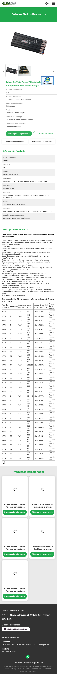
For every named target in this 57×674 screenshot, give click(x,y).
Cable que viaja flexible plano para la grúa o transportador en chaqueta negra (42, 505)
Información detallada (14, 142)
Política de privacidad (22, 663)
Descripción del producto (42, 142)
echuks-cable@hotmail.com (15, 629)
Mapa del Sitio (37, 663)
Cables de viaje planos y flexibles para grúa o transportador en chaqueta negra (15, 505)
